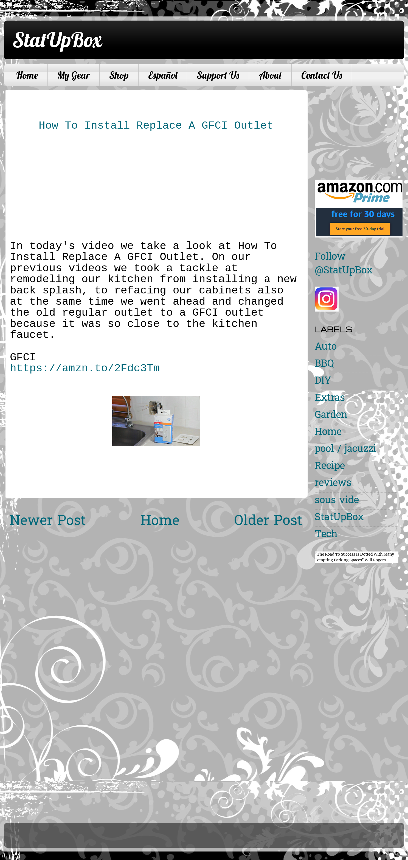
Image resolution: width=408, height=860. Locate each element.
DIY (323, 381)
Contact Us (321, 75)
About (270, 75)
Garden (331, 415)
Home (27, 75)
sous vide (337, 501)
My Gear (73, 75)
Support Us (218, 75)
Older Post (268, 521)
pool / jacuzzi (345, 449)
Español (162, 75)
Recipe (330, 466)
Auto (326, 347)
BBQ (324, 364)
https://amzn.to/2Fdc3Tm (85, 368)
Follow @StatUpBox (344, 264)
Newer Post (48, 521)
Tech (326, 535)
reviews (333, 483)
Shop (119, 75)
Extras (330, 398)
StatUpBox (57, 39)
